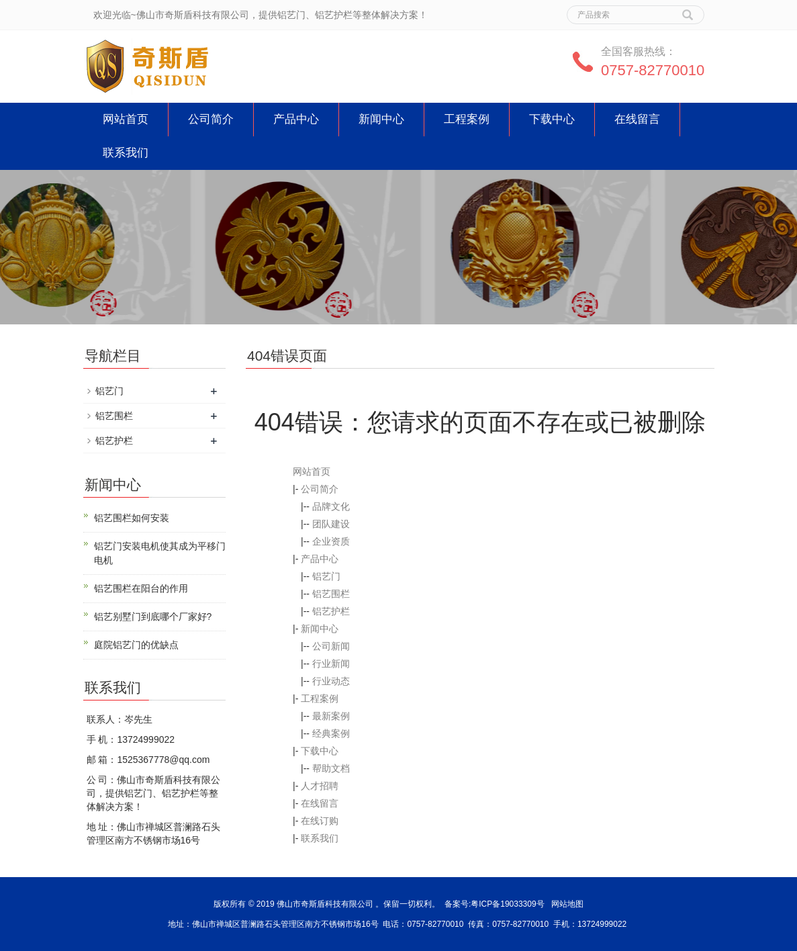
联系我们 (125, 152)
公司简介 (211, 119)
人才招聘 (319, 785)
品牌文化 (331, 506)
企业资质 (331, 541)
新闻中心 (381, 119)
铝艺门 (326, 576)
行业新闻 (331, 663)
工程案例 (466, 119)
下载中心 (552, 119)
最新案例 (331, 716)
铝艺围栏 (331, 593)
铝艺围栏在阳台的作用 (141, 588)
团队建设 (331, 523)
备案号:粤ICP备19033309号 (494, 904)
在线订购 (319, 820)
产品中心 (296, 119)
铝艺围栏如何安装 (131, 517)
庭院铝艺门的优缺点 (136, 644)
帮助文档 (331, 768)
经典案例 (331, 733)
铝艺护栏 (331, 611)
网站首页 (125, 119)
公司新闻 (331, 646)
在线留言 (637, 119)
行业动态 (331, 681)
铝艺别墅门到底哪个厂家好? (153, 616)
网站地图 (567, 904)
